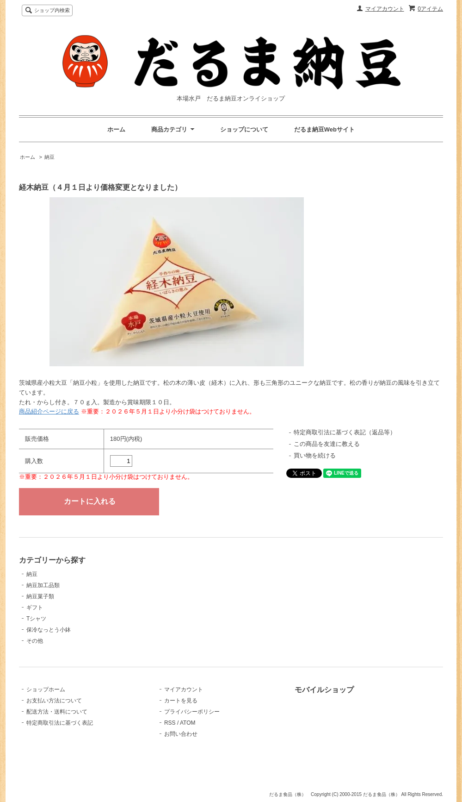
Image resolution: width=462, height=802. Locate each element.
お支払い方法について (54, 700)
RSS (170, 723)
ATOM (188, 723)
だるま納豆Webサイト (324, 129)
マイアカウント (384, 9)
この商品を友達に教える (327, 443)
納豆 (49, 157)
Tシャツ (36, 618)
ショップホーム (45, 689)
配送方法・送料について (56, 711)
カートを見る (180, 700)
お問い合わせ (180, 734)
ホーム (116, 129)
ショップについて (244, 129)
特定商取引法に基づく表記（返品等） (345, 432)
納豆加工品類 (43, 585)
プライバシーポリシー (192, 711)
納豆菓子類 (40, 596)
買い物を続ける (315, 455)
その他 (34, 641)
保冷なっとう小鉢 (48, 630)
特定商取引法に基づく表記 (59, 723)
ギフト (34, 607)
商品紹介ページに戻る (49, 411)
